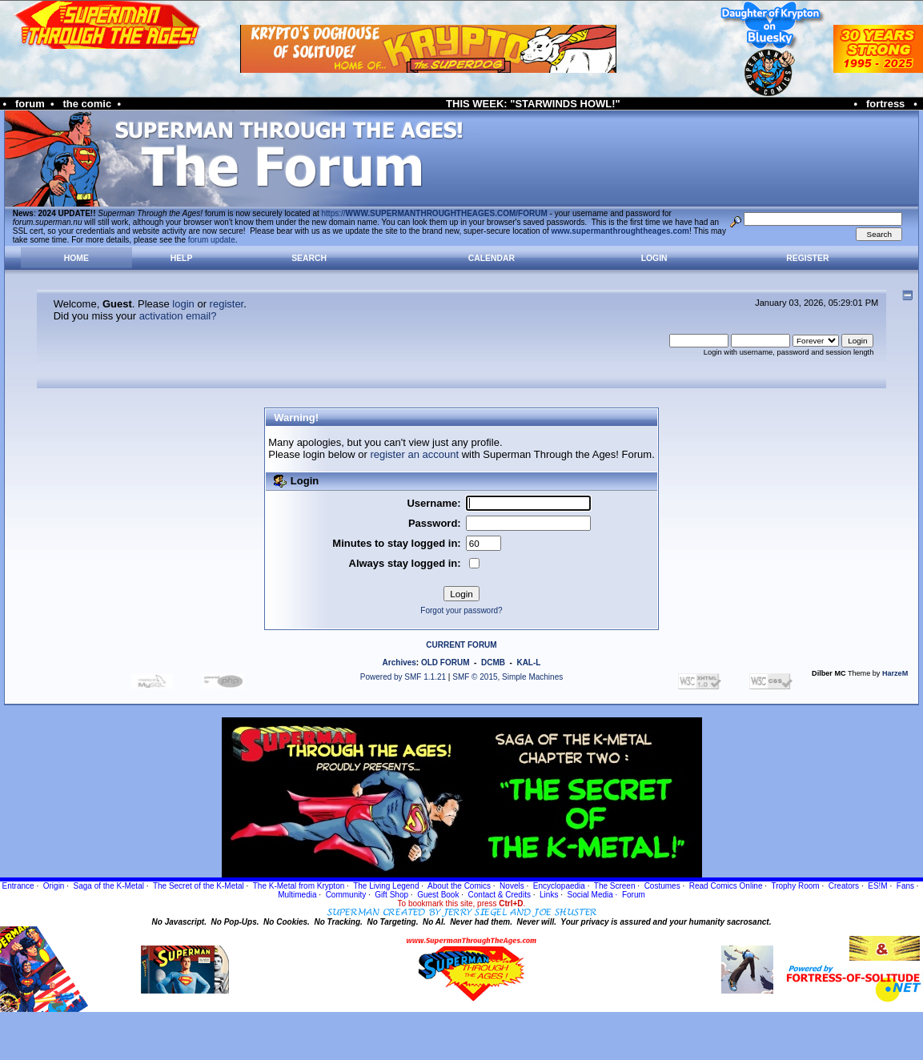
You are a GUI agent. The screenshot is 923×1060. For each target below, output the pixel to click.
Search (309, 258)
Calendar (491, 258)
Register (807, 258)
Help (182, 258)
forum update (211, 239)
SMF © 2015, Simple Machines (507, 677)
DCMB (493, 662)
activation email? (178, 316)
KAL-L (528, 662)
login (183, 304)
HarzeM (895, 673)
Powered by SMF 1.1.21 (403, 677)
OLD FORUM (445, 662)
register (227, 304)
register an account (414, 454)
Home (76, 258)
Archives (399, 662)
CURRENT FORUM (461, 644)
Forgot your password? (461, 610)
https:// (435, 213)
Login (654, 258)
